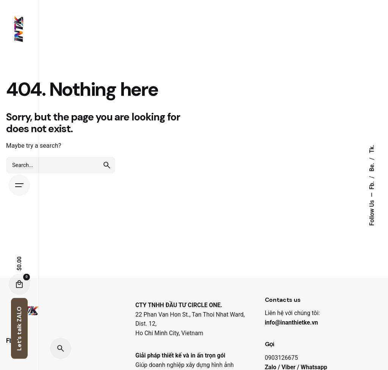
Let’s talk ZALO (19, 328)
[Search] (60, 348)
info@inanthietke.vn (291, 322)
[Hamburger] (19, 185)
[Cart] (19, 284)
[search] (107, 165)
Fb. (372, 184)
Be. (372, 166)
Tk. (372, 149)
